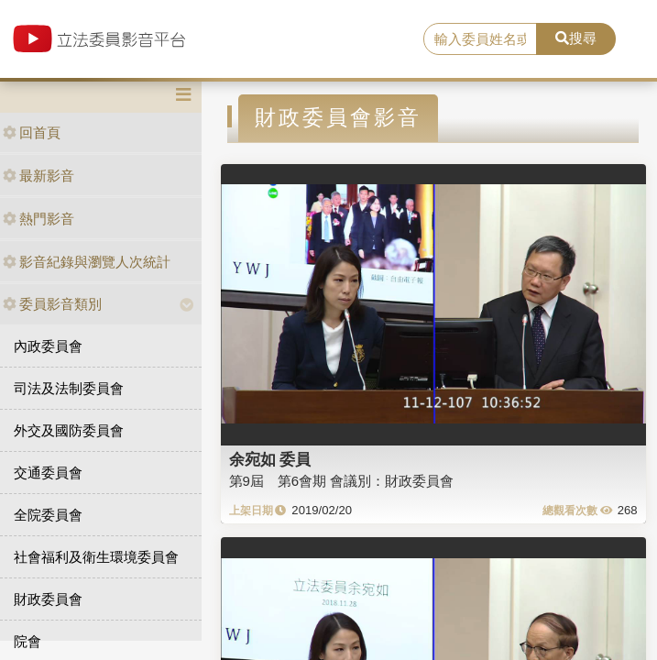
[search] (480, 39)
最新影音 (38, 175)
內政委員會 (48, 346)
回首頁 (31, 132)
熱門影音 (38, 218)
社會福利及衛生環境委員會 (96, 557)
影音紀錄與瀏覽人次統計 (86, 262)
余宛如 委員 (270, 459)
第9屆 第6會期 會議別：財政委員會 (341, 481)
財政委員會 (48, 599)
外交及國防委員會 (69, 430)
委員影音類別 (52, 304)
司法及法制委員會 (69, 388)
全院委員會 (48, 514)
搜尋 (576, 38)
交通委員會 (48, 472)
